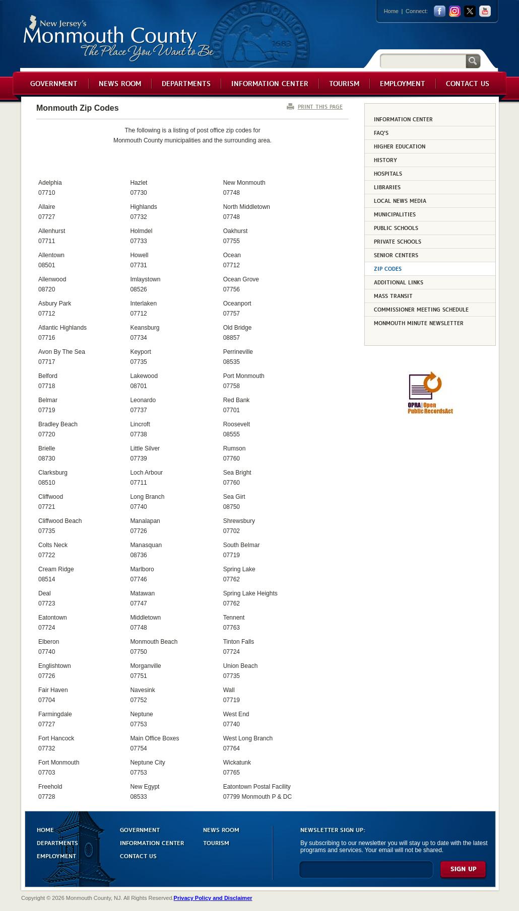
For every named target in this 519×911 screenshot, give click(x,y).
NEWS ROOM (221, 829)
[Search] (423, 60)
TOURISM (216, 842)
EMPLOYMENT (56, 855)
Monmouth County (119, 38)
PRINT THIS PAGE (320, 106)
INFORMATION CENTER (152, 842)
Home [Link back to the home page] (391, 11)
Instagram (455, 11)
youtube (485, 11)
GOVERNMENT (140, 829)
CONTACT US (138, 855)
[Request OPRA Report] (430, 412)
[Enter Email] (366, 874)
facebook (439, 11)
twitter (470, 11)
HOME (45, 829)
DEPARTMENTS (57, 842)
